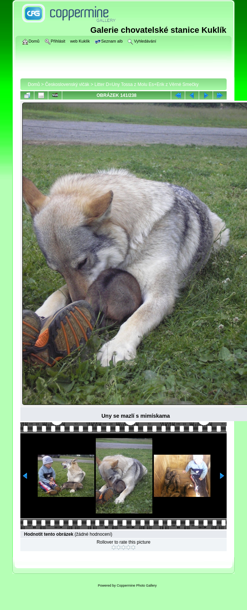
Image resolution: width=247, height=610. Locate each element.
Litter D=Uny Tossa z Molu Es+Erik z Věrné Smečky (147, 84)
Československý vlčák (67, 84)
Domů (34, 84)
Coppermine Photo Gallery (136, 585)
